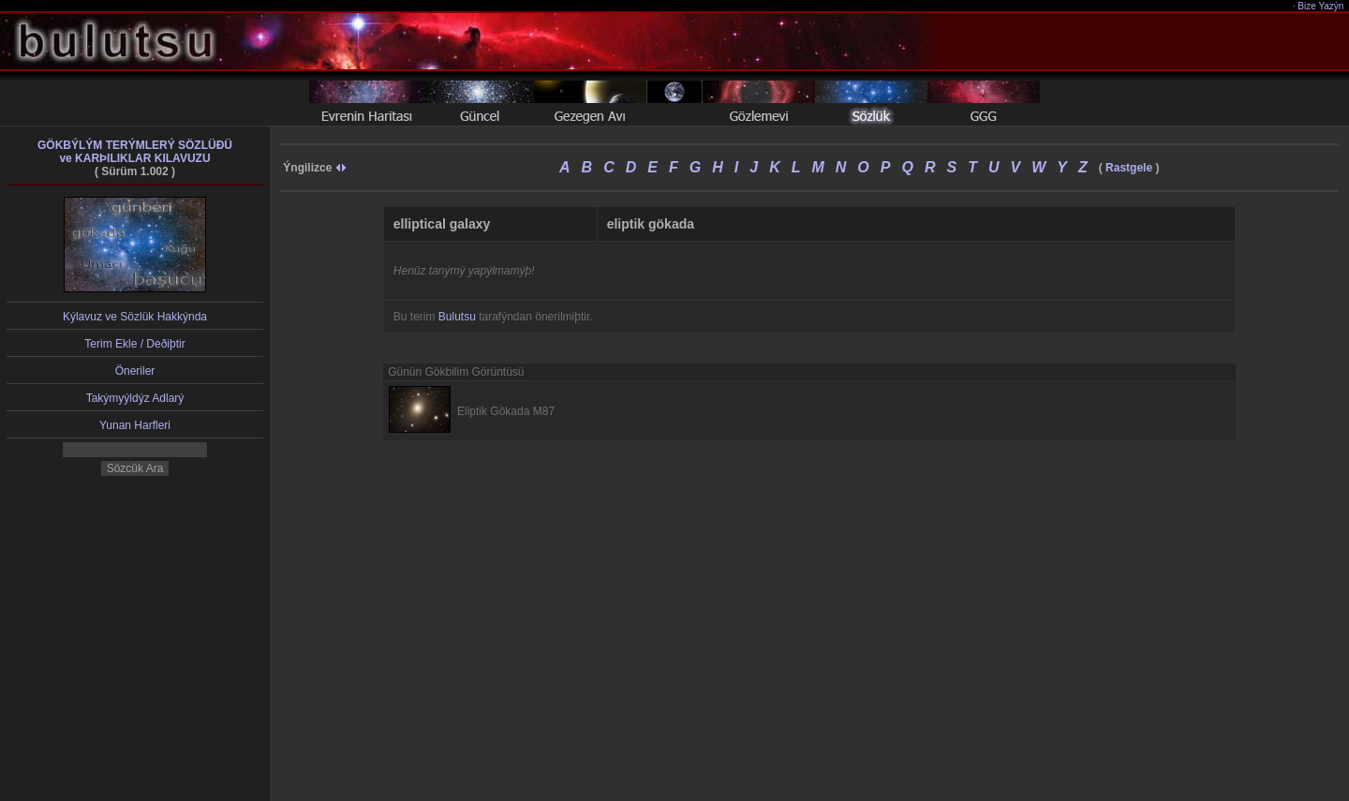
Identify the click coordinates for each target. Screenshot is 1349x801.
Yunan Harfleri (134, 425)
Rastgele (1128, 167)
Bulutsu (457, 316)
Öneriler (135, 371)
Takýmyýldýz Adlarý (135, 398)
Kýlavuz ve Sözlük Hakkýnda (135, 316)
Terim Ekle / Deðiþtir (134, 343)
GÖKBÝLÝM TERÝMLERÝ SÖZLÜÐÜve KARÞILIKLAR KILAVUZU (134, 152)
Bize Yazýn (1321, 6)
